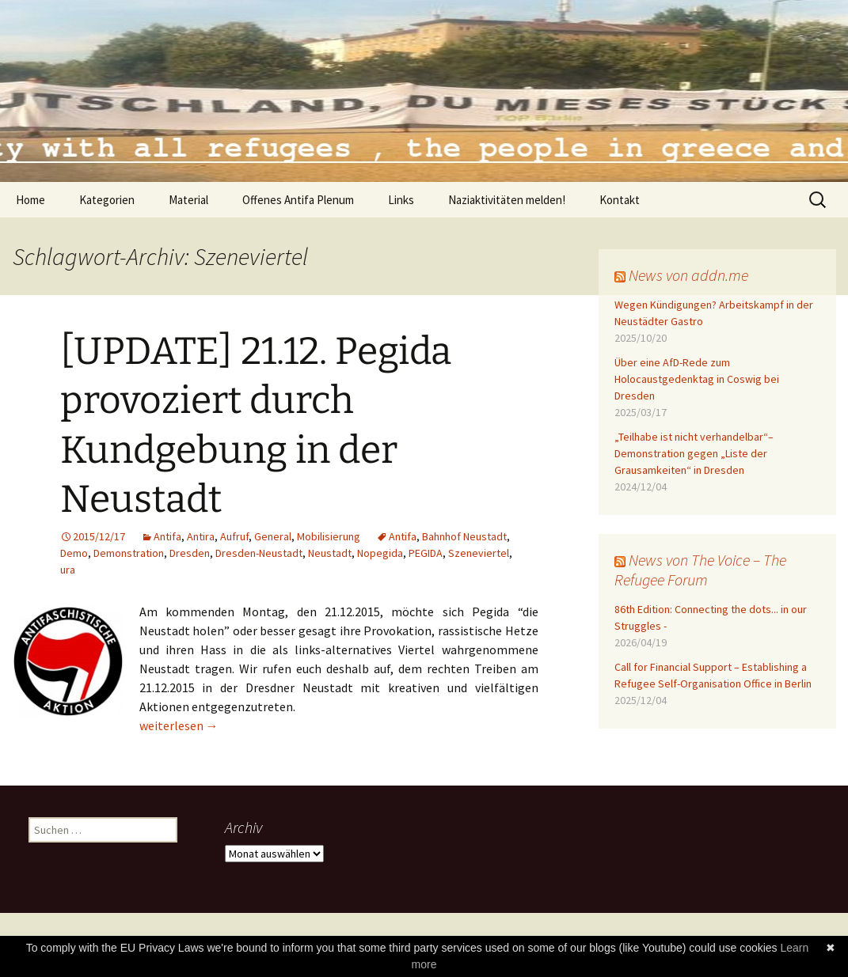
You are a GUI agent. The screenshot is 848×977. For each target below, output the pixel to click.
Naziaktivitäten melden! (506, 199)
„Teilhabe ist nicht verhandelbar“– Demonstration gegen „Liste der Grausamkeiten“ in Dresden (694, 453)
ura (67, 569)
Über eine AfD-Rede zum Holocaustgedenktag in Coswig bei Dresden (696, 379)
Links (401, 199)
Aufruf (234, 536)
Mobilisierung (328, 536)
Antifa (167, 536)
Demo (74, 553)
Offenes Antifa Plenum (298, 199)
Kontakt (619, 199)
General (272, 536)
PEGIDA (426, 553)
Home (30, 199)
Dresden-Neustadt (258, 553)
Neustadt (330, 553)
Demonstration (128, 553)
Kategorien (107, 199)
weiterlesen (179, 725)
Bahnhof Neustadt (464, 536)
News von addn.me (688, 275)
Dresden (189, 553)
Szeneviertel (478, 553)
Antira (201, 536)
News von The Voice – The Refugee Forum (700, 569)
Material (188, 199)
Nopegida (380, 553)
